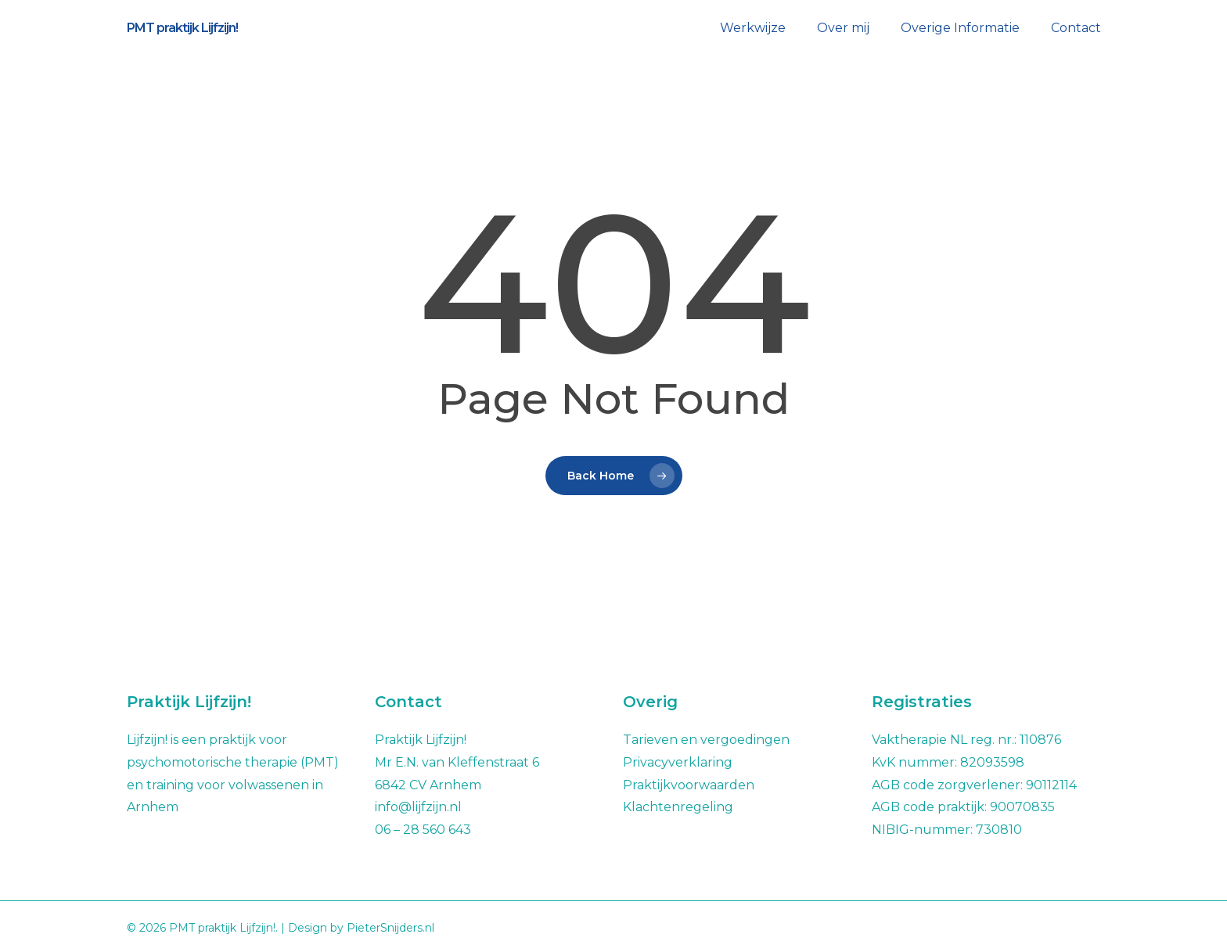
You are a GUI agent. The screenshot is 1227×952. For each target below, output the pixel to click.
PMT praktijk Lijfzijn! (182, 28)
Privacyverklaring (677, 762)
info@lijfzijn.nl (418, 806)
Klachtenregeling (678, 806)
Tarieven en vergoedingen (706, 739)
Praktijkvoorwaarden (688, 785)
